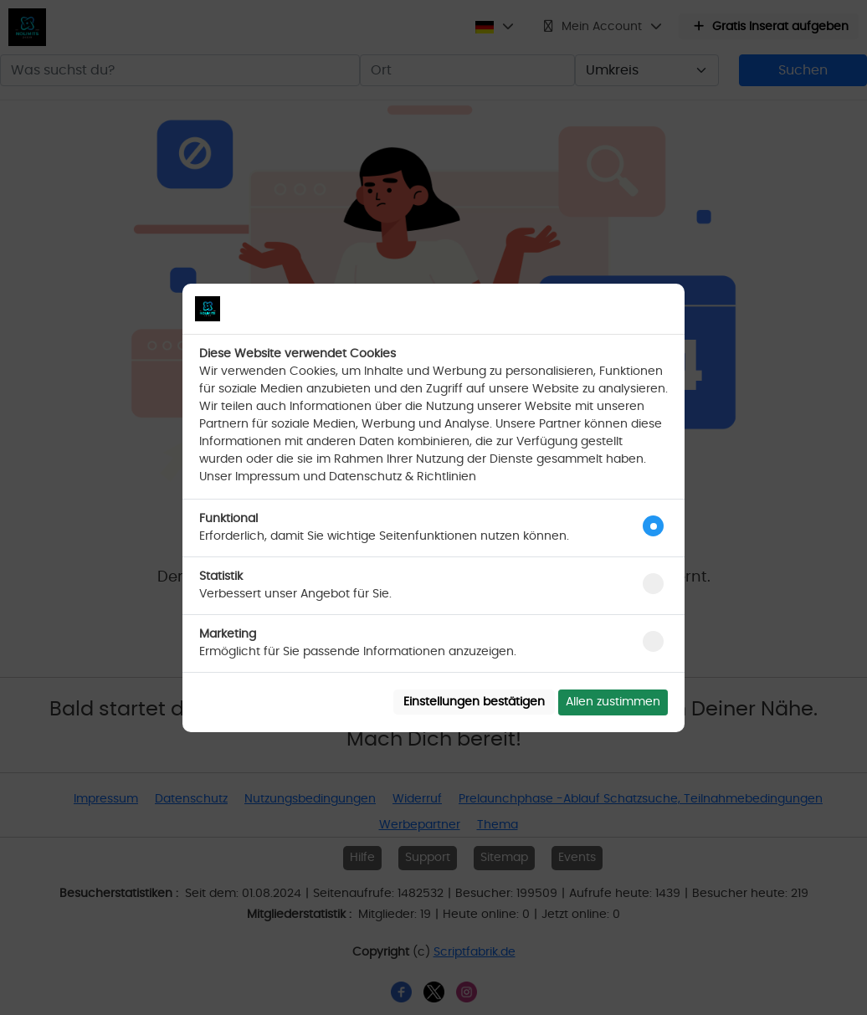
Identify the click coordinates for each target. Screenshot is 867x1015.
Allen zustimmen (613, 702)
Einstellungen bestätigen (474, 702)
